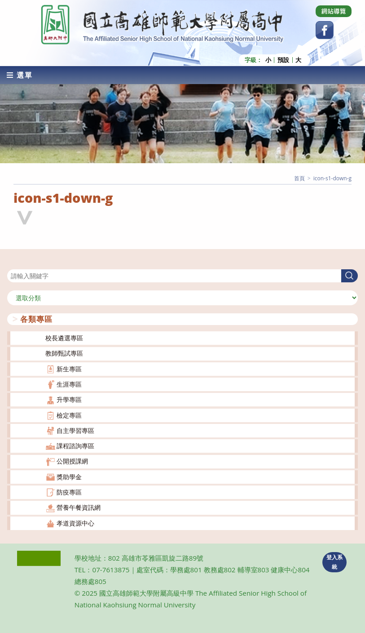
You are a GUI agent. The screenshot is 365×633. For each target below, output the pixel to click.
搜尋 (13, 263)
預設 (283, 60)
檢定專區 (69, 415)
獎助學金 (69, 477)
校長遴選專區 (64, 338)
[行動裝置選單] (20, 75)
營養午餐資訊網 (79, 507)
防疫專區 (69, 492)
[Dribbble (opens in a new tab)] (334, 11)
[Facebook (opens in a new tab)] (325, 30)
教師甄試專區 (64, 353)
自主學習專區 (75, 430)
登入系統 (334, 562)
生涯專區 (69, 384)
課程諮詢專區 (75, 445)
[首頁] (299, 178)
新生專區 (69, 369)
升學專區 (69, 399)
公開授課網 (72, 461)
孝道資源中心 (75, 523)
